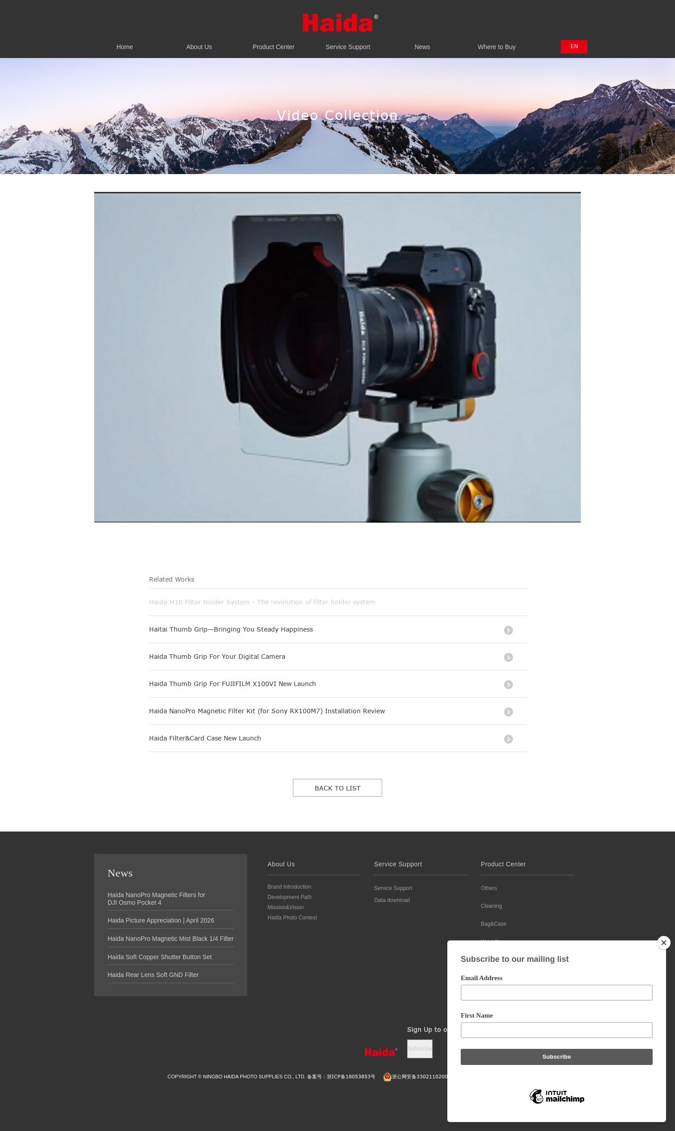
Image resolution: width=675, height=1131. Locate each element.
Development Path (289, 897)
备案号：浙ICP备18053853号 (341, 1076)
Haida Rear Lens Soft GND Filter (153, 974)
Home (125, 41)
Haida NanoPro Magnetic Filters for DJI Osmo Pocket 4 (156, 898)
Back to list (338, 788)
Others (489, 888)
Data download (392, 900)
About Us (199, 41)
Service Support (348, 41)
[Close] (664, 942)
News (422, 41)
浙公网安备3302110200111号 (422, 1076)
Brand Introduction (289, 887)
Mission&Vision (285, 907)
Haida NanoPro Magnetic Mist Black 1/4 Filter (170, 938)
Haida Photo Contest (292, 918)
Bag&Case (493, 924)
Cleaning (491, 906)
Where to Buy (496, 41)
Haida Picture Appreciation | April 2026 (161, 920)
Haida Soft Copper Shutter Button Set (160, 957)
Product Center (273, 41)
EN (574, 46)
